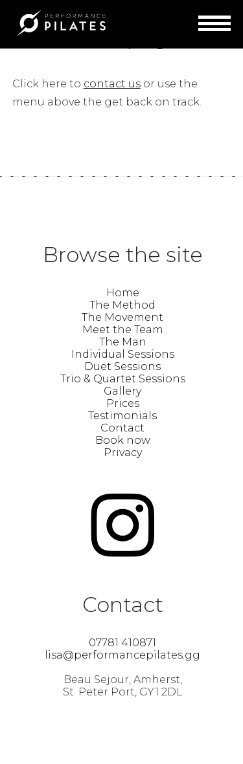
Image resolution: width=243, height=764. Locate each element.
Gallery (122, 391)
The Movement (122, 317)
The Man (122, 342)
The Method (122, 305)
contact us (112, 84)
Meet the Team (122, 329)
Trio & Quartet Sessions (122, 379)
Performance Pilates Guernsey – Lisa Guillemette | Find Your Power (61, 23)
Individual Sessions (122, 354)
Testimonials (122, 415)
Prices (122, 403)
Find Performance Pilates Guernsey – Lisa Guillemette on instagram (122, 525)
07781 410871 (122, 643)
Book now (122, 440)
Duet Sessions (122, 366)
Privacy (123, 452)
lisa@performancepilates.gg (122, 655)
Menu (214, 25)
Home (122, 293)
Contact (122, 428)
